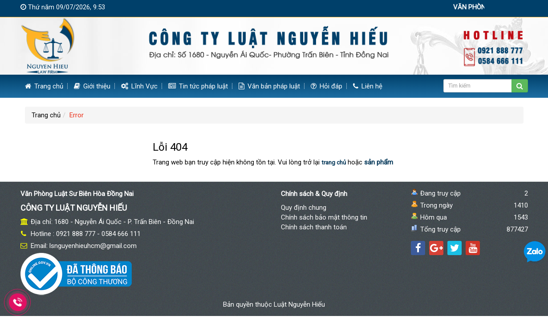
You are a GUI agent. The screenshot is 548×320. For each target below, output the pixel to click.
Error (76, 115)
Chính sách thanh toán (314, 227)
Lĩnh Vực (139, 86)
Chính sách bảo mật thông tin (324, 217)
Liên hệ (367, 86)
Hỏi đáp (326, 86)
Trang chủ (44, 86)
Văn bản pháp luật (269, 86)
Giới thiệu (92, 86)
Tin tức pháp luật (198, 86)
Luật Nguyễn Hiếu (299, 304)
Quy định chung (303, 208)
